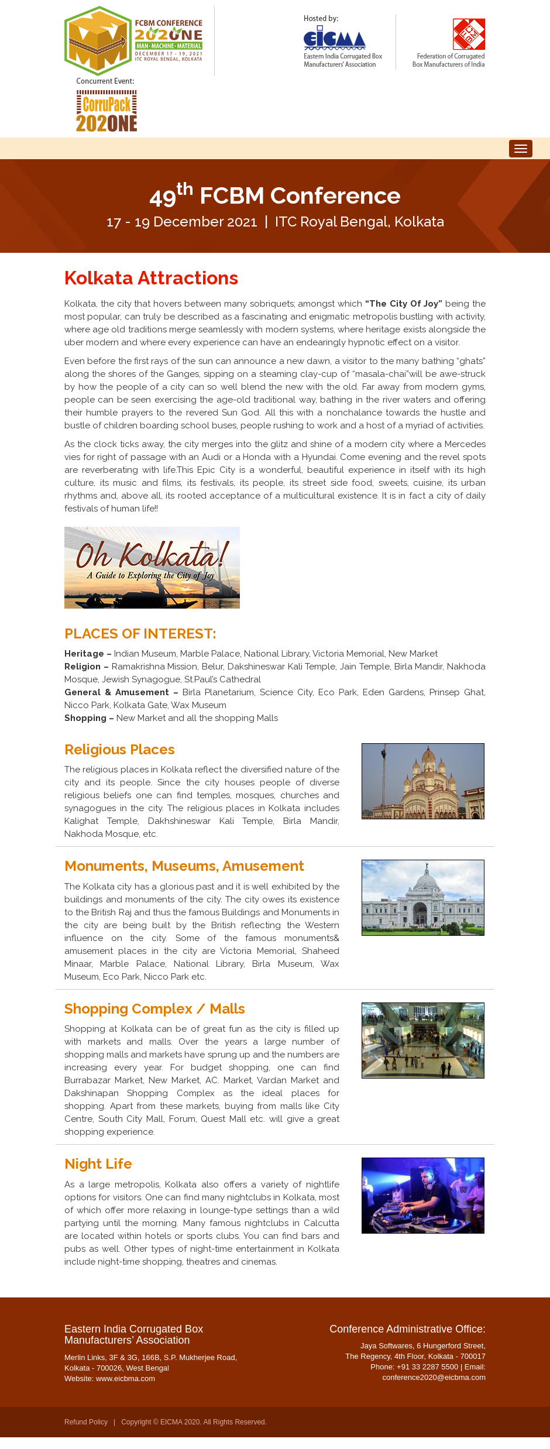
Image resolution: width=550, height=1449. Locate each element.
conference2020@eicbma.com (434, 1389)
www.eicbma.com (125, 1390)
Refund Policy (86, 1434)
